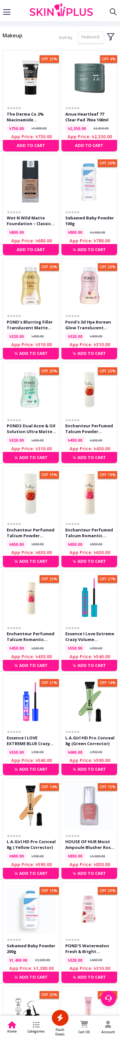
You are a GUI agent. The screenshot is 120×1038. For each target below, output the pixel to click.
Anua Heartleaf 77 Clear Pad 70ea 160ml (86, 117)
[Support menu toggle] (108, 998)
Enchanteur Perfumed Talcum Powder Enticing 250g (30, 532)
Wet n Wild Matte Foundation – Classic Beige (29, 220)
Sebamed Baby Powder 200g (31, 948)
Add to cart (89, 249)
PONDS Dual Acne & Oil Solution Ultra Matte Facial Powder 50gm (31, 428)
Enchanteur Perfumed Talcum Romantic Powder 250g (89, 532)
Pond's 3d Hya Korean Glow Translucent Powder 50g (88, 325)
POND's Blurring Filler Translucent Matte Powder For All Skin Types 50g (30, 325)
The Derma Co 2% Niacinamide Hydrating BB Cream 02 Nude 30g (31, 117)
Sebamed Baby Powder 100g (89, 220)
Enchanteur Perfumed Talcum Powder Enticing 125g (89, 428)
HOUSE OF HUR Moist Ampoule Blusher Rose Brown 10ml (89, 844)
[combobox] (91, 38)
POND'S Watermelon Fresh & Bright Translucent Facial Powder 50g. (87, 948)
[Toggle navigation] (7, 12)
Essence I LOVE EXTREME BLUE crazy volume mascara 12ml (29, 740)
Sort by (66, 37)
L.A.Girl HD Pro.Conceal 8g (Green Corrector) (90, 740)
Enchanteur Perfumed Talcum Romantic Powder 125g (30, 636)
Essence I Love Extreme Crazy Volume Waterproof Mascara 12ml (89, 636)
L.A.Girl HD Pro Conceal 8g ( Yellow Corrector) (31, 844)
